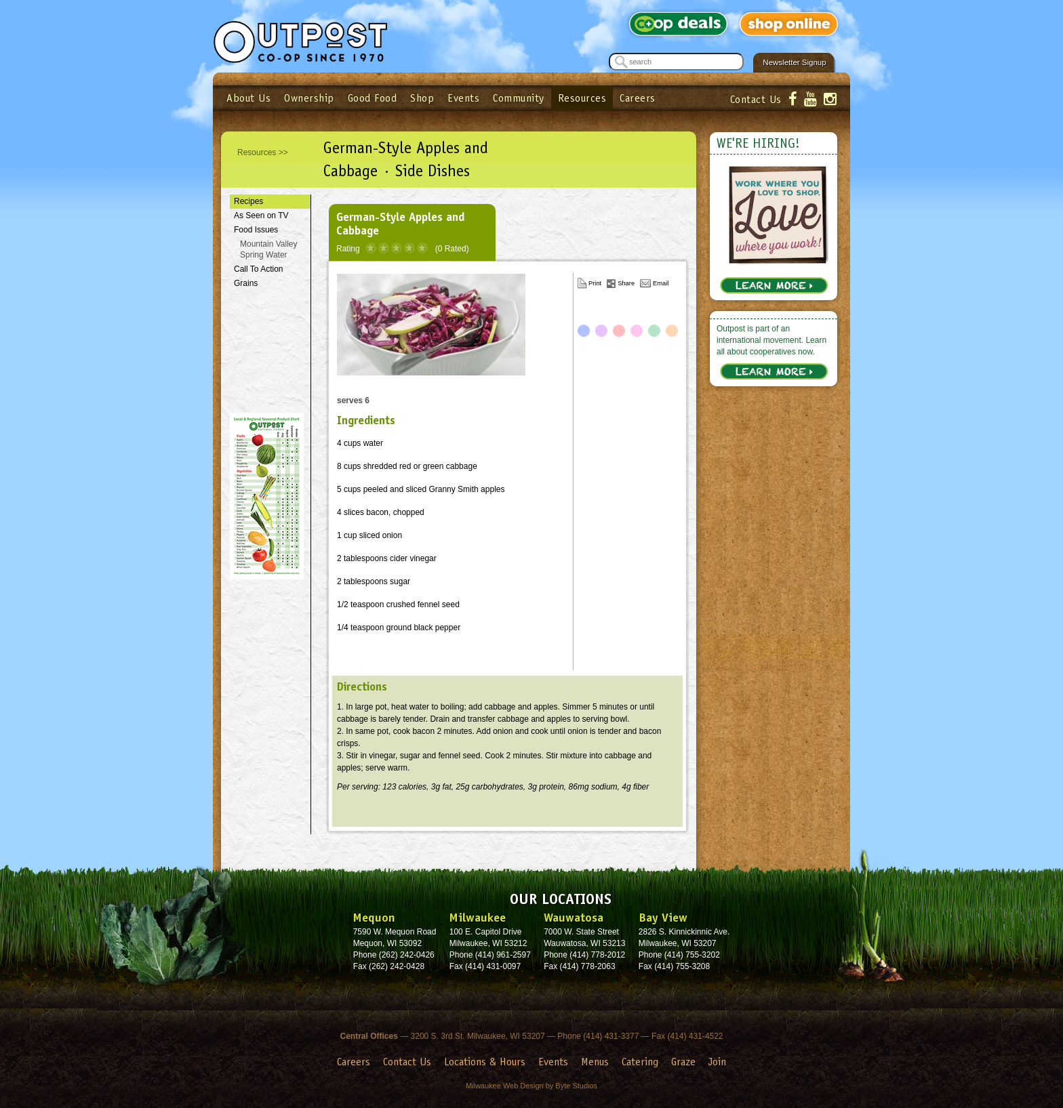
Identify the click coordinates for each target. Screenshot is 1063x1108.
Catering (640, 1061)
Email (660, 283)
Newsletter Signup (794, 62)
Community (518, 97)
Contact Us (756, 99)
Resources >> (262, 152)
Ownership (309, 97)
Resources (582, 97)
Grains (246, 283)
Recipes (248, 201)
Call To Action (258, 269)
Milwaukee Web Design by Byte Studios (531, 1086)
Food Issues (256, 229)
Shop (422, 97)
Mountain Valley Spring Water (269, 249)
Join (717, 1061)
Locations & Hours (484, 1061)
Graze (683, 1061)
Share (626, 283)
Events (463, 97)
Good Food (372, 97)
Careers (638, 97)
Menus (595, 1061)
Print (594, 283)
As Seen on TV (261, 215)
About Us (248, 97)
